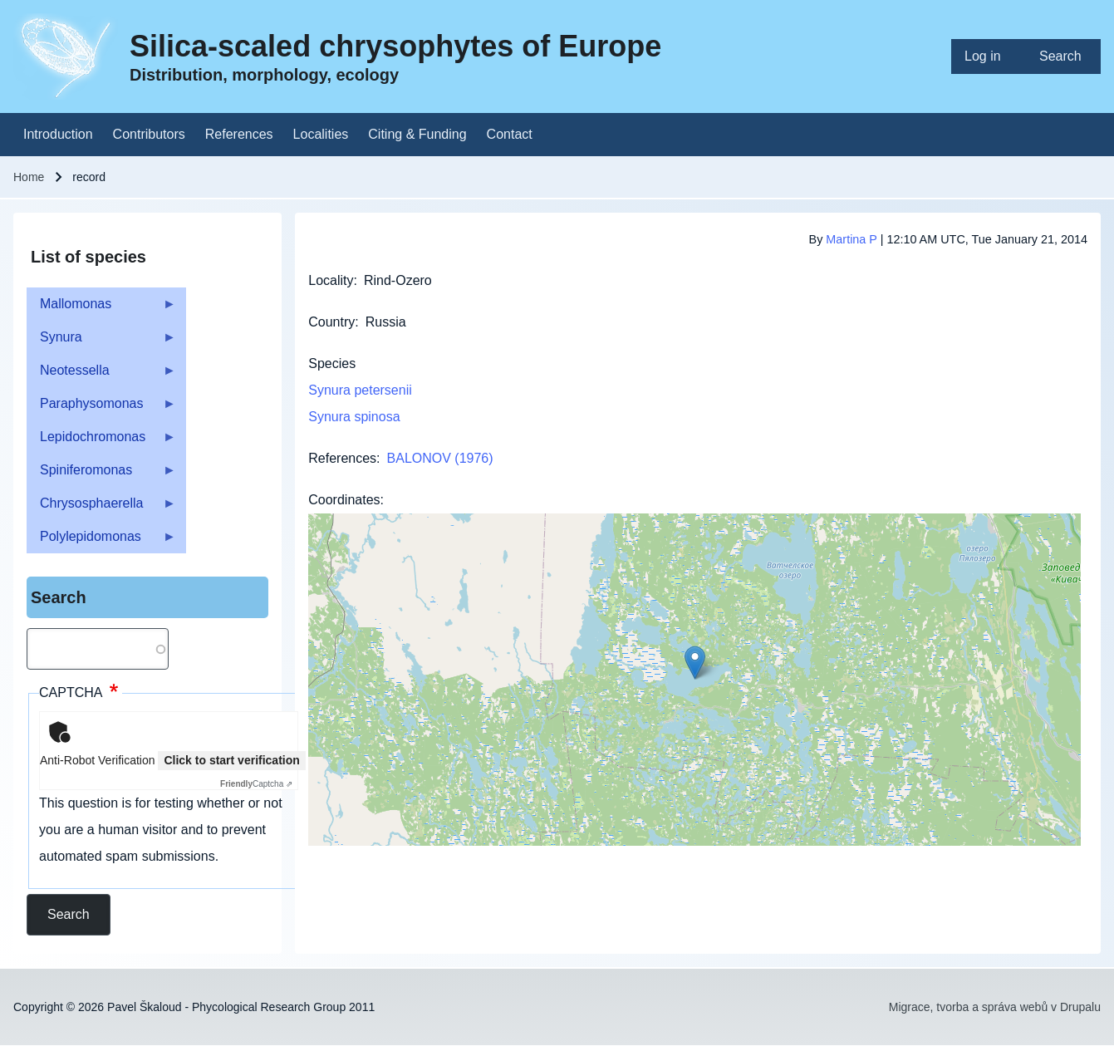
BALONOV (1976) (440, 458)
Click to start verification (231, 760)
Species (332, 363)
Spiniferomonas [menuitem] (101, 475)
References (342, 458)
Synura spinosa (354, 417)
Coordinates (344, 500)
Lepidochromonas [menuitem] (101, 442)
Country (331, 322)
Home (28, 177)
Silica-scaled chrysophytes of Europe (395, 46)
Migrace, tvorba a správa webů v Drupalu (995, 1007)
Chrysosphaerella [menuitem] (101, 508)
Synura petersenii (360, 390)
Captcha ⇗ (256, 783)
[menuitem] (988, 56)
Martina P (851, 239)
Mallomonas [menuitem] (101, 309)
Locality (330, 280)
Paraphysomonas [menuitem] (101, 408)
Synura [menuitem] (101, 342)
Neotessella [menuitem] (101, 375)
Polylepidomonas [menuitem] (101, 541)
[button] (695, 663)
